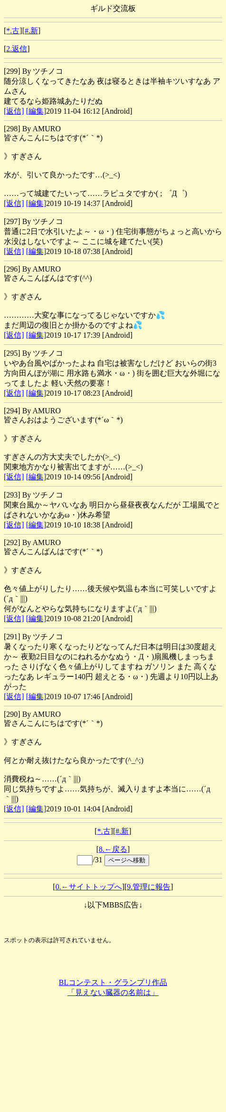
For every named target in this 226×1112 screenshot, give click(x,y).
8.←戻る (113, 849)
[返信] (14, 111)
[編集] (36, 111)
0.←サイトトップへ (89, 887)
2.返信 (16, 49)
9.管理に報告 (148, 887)
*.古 (12, 31)
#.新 (31, 31)
